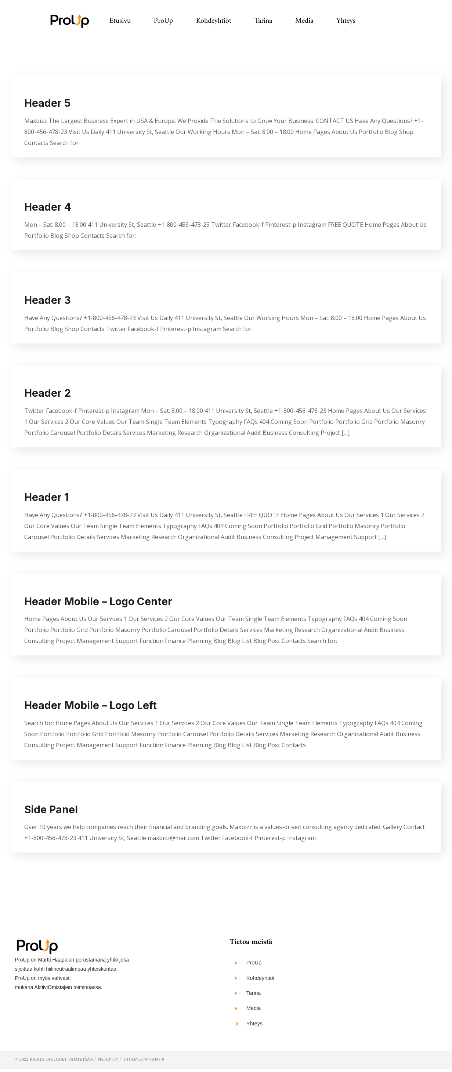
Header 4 (50, 207)
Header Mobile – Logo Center (103, 602)
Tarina (263, 21)
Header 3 (50, 300)
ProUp (163, 21)
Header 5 (50, 103)
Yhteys (345, 21)
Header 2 (50, 393)
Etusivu (120, 21)
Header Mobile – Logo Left (95, 706)
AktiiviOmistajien (53, 989)
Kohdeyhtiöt (213, 21)
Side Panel (54, 810)
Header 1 (49, 498)
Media (304, 21)
